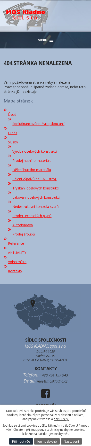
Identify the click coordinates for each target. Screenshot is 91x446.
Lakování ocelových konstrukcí (36, 197)
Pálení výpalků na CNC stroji (34, 179)
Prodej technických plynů (31, 215)
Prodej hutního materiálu (31, 160)
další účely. (61, 419)
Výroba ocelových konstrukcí (34, 151)
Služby (13, 142)
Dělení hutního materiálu (31, 169)
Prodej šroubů (23, 234)
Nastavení (71, 441)
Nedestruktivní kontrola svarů (35, 206)
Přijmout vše (21, 441)
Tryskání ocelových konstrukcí (35, 188)
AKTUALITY (17, 252)
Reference (16, 243)
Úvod (12, 114)
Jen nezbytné (47, 441)
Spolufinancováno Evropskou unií (38, 123)
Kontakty (15, 271)
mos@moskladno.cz (52, 381)
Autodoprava (22, 225)
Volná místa (17, 261)
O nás (12, 133)
